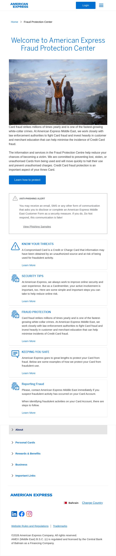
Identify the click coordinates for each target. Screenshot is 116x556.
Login (86, 5)
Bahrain (71, 502)
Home (14, 21)
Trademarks (60, 525)
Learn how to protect (27, 179)
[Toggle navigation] (101, 5)
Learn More (29, 265)
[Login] (86, 5)
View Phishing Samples (37, 226)
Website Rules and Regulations (30, 525)
